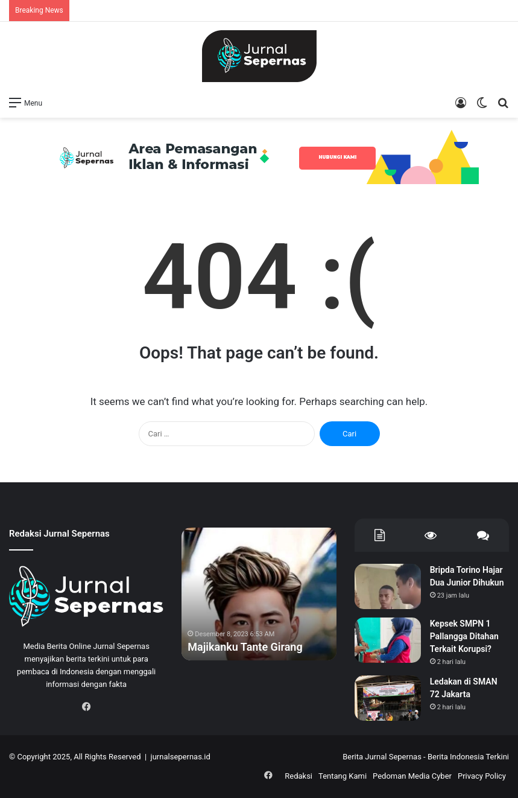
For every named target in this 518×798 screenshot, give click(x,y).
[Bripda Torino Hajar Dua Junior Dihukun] (388, 586)
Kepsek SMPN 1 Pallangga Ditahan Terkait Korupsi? (464, 636)
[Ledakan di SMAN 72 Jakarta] (388, 698)
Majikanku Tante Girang (245, 646)
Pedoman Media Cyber (412, 775)
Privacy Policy (482, 775)
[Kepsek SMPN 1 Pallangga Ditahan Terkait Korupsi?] (388, 640)
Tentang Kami (342, 775)
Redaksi (298, 775)
